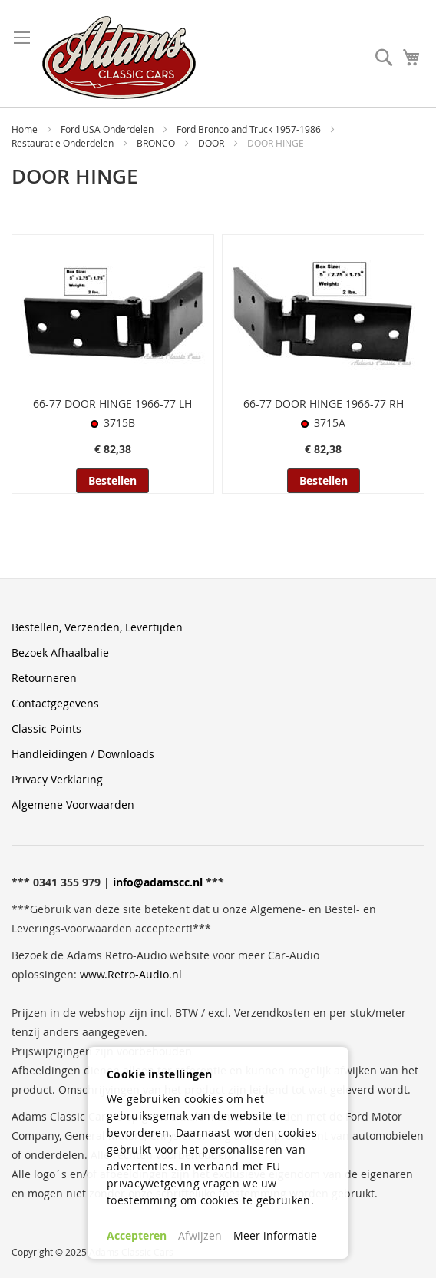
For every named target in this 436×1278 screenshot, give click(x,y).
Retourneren (44, 677)
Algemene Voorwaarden (73, 804)
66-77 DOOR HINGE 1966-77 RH (323, 403)
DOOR (212, 143)
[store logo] (119, 57)
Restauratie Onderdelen (64, 143)
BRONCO (157, 143)
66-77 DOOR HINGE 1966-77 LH (112, 403)
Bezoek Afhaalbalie (60, 652)
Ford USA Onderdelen (108, 129)
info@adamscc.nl (158, 882)
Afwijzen (200, 1235)
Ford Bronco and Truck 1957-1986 (250, 129)
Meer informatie (275, 1235)
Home (26, 129)
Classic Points (46, 728)
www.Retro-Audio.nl (131, 974)
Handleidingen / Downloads (83, 754)
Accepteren (137, 1235)
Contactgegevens (55, 703)
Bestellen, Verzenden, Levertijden (97, 627)
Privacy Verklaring (57, 779)
